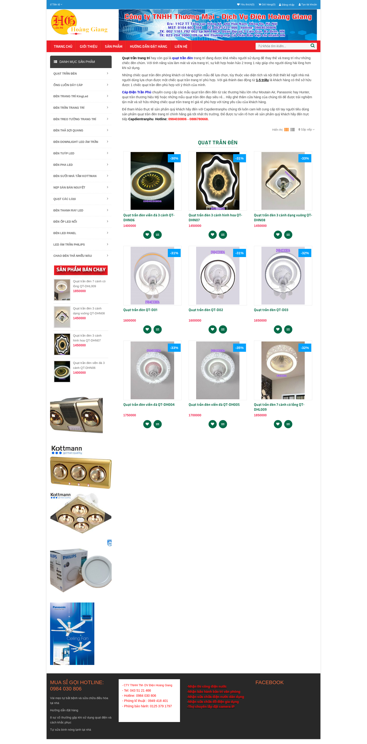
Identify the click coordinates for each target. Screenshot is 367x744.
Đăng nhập (286, 4)
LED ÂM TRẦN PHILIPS (81, 249)
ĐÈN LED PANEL (81, 237)
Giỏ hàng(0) (267, 4)
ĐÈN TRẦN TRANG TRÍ (81, 109)
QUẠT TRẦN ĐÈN (81, 74)
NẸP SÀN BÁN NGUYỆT (81, 190)
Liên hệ (181, 46)
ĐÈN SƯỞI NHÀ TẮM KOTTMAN (81, 179)
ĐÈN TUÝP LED (81, 155)
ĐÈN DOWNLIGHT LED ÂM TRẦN (81, 144)
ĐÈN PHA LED (81, 167)
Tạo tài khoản (308, 4)
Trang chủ (63, 46)
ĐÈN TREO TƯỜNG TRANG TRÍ (81, 120)
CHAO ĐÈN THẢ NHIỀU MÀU (81, 261)
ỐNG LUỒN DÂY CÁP (81, 85)
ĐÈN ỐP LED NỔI (81, 226)
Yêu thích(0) (245, 4)
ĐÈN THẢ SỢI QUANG (81, 132)
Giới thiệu (88, 46)
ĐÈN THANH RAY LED (81, 214)
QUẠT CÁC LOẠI (81, 202)
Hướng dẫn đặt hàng (148, 46)
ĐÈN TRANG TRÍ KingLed (81, 97)
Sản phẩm (113, 46)
